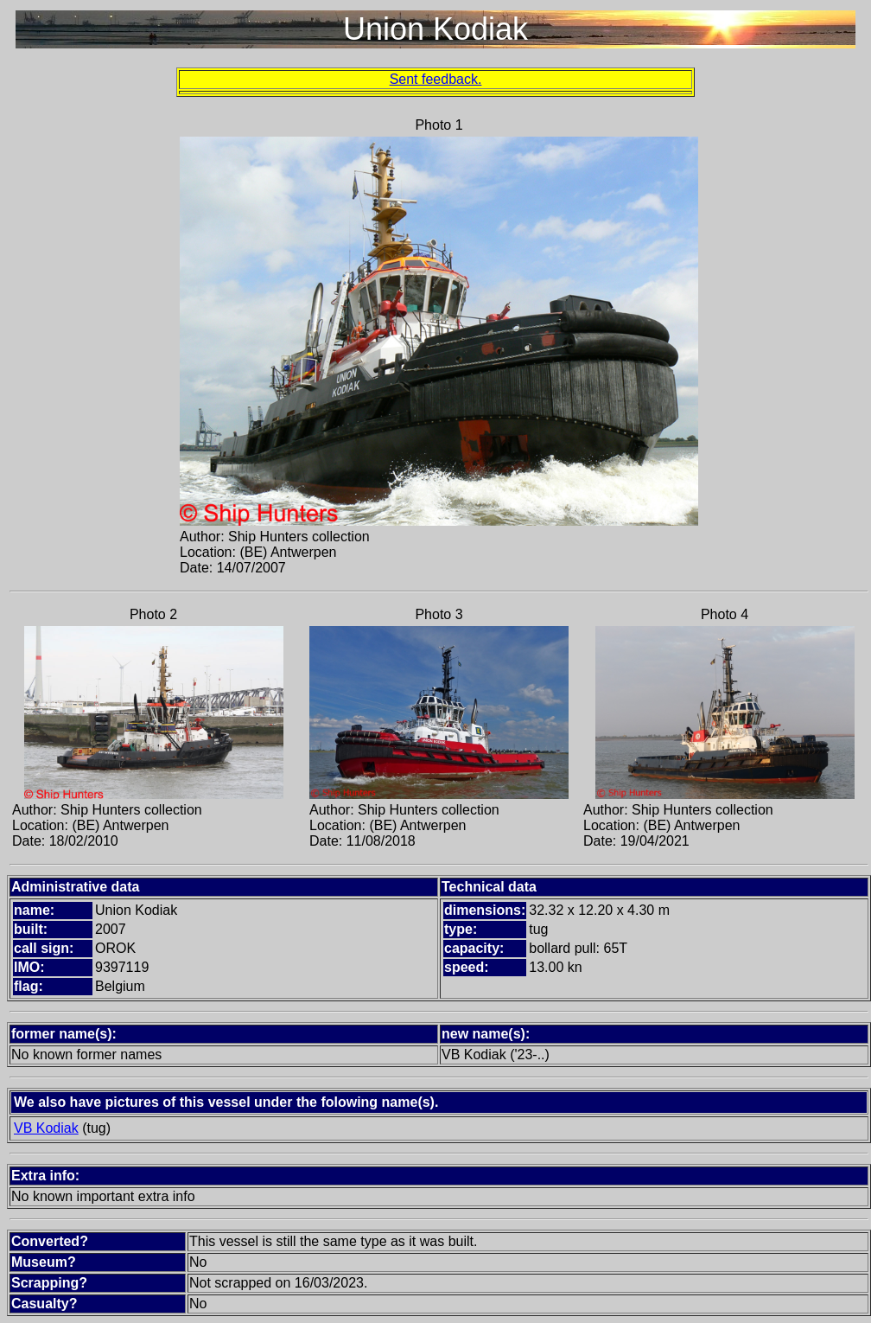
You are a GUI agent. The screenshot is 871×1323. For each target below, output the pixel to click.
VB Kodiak (46, 1128)
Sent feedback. (436, 79)
